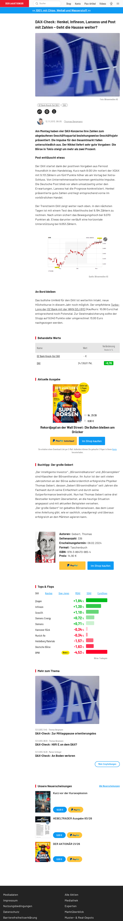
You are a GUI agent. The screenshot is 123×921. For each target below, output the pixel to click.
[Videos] (103, 3)
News (65, 652)
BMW (37, 652)
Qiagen (38, 601)
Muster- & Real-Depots (79, 917)
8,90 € (59, 859)
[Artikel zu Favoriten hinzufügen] (54, 111)
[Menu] (119, 3)
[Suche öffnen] (37, 3)
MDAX (77, 593)
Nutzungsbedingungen (17, 906)
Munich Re (40, 635)
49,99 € (60, 809)
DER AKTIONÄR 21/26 (66, 844)
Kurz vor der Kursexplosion (70, 793)
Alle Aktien (71, 894)
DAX (64, 105)
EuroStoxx (102, 593)
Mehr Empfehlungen (107, 763)
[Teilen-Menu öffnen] (39, 111)
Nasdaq (48, 593)
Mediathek (71, 900)
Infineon (39, 607)
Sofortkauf (63, 440)
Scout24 (39, 612)
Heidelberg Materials (45, 641)
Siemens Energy (43, 618)
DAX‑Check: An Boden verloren (55, 755)
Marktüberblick (74, 911)
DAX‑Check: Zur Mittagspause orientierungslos (65, 733)
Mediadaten (10, 894)
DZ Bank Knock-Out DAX (49, 105)
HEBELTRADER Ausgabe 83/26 (72, 818)
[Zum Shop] (68, 3)
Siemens (39, 624)
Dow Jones (64, 593)
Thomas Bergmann (73, 121)
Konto (114, 449)
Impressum (10, 900)
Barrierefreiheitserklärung (20, 917)
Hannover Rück (42, 629)
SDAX (89, 593)
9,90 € (59, 835)
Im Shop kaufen (92, 441)
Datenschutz (11, 911)
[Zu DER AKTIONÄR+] (90, 3)
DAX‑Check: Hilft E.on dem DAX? (56, 744)
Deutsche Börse (42, 647)
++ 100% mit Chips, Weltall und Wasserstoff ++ (61, 10)
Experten (71, 906)
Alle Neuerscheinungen (109, 785)
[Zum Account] (77, 3)
